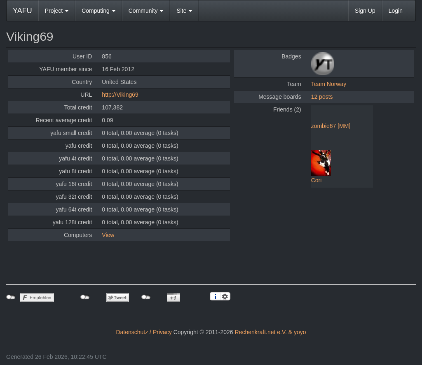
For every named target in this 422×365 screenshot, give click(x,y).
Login (396, 10)
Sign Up (365, 10)
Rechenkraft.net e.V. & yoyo (270, 332)
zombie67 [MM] (331, 126)
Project (56, 10)
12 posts (322, 96)
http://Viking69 (120, 94)
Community (146, 10)
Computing (98, 10)
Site (184, 10)
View (108, 235)
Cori (316, 180)
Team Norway (329, 84)
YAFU (22, 11)
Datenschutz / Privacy (143, 332)
